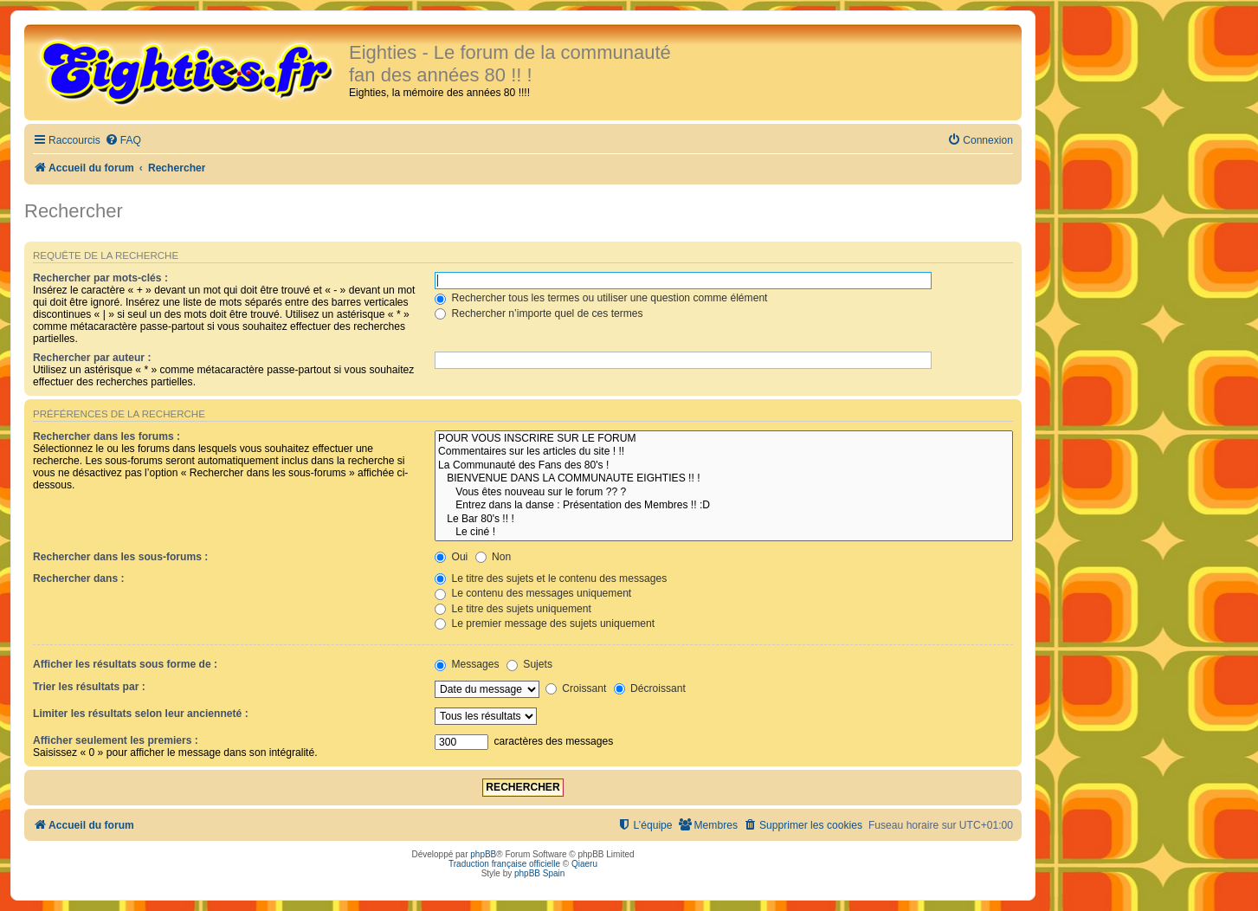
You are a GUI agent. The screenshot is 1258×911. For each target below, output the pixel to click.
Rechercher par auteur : (92, 358)
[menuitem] (123, 140)
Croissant (575, 688)
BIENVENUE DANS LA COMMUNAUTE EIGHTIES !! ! (723, 479)
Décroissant (650, 688)
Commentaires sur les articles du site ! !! (723, 452)
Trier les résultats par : (89, 687)
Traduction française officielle (504, 864)
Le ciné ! (723, 532)
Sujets (529, 664)
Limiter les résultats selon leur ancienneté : (140, 713)
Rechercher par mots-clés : (100, 278)
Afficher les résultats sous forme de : (125, 664)
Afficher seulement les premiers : (115, 740)
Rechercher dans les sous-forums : (120, 557)
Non (493, 557)
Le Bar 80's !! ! (723, 520)
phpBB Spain (539, 873)
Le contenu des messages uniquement (533, 593)
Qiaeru (584, 864)
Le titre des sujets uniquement (513, 609)
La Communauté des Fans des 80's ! (723, 466)
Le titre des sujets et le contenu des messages (551, 578)
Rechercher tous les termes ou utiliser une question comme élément (601, 298)
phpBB (483, 854)
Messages (467, 664)
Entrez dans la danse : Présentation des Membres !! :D (723, 506)
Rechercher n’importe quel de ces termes (539, 313)
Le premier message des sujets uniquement (545, 623)
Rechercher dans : (79, 578)
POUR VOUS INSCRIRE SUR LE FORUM (723, 439)
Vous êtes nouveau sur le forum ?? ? (723, 493)
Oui (451, 557)
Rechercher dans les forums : (106, 436)
